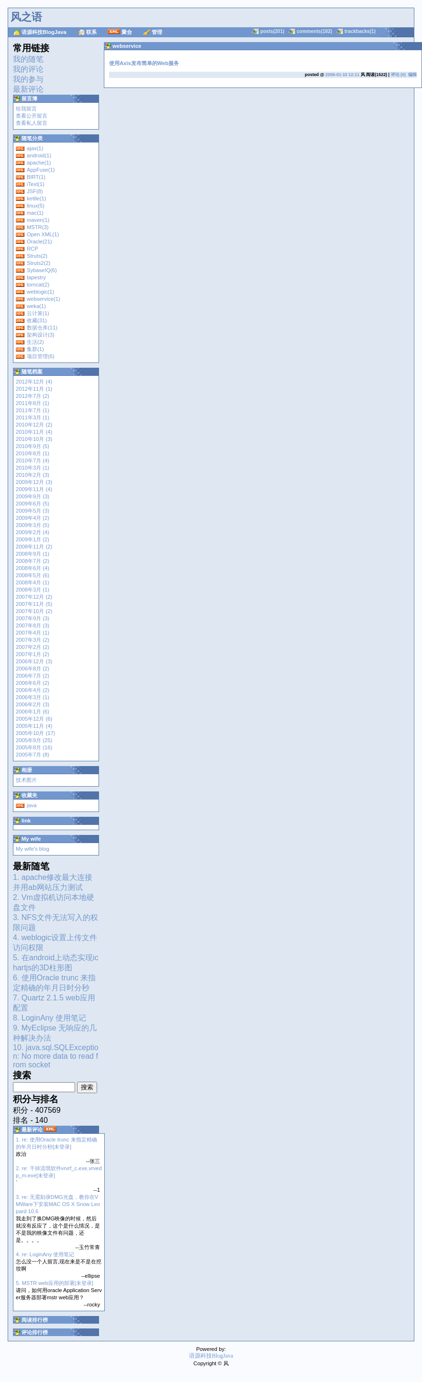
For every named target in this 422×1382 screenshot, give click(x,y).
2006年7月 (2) (32, 676)
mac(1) (35, 213)
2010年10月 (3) (34, 439)
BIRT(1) (36, 177)
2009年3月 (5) (32, 525)
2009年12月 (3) (34, 482)
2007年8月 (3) (32, 625)
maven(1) (38, 220)
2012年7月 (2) (32, 396)
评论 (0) (398, 74)
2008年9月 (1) (32, 554)
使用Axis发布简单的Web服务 (144, 63)
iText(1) (35, 184)
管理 (157, 32)
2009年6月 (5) (32, 503)
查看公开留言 (31, 116)
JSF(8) (35, 191)
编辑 (412, 74)
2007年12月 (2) (34, 597)
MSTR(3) (37, 227)
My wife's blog (32, 849)
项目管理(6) (41, 356)
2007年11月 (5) (34, 604)
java (32, 805)
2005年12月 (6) (34, 719)
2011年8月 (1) (32, 403)
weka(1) (36, 306)
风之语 (26, 17)
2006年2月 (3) (32, 704)
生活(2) (35, 342)
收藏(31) (37, 320)
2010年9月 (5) (32, 446)
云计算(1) (38, 313)
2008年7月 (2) (32, 561)
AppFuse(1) (41, 170)
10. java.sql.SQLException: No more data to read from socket (56, 1056)
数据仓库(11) (42, 327)
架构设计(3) (41, 335)
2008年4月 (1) (32, 582)
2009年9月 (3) (32, 496)
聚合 (127, 32)
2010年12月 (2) (34, 425)
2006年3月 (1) (32, 697)
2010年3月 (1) (32, 468)
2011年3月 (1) (32, 417)
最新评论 (28, 89)
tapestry (36, 277)
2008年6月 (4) (32, 568)
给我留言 (26, 108)
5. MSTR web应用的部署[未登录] (54, 1283)
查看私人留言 (31, 123)
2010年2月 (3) (32, 475)
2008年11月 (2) (34, 546)
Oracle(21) (39, 241)
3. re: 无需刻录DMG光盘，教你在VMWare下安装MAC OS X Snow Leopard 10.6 (58, 1204)
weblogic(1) (40, 292)
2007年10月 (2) (34, 611)
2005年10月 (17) (35, 733)
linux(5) (35, 205)
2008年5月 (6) (32, 575)
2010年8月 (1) (32, 453)
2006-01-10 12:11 (342, 74)
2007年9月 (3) (32, 618)
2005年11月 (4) (34, 726)
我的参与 (28, 79)
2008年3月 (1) (32, 589)
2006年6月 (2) (32, 683)
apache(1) (39, 162)
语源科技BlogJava (44, 32)
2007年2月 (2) (32, 647)
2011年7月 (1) (32, 410)
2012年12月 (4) (34, 381)
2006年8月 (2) (32, 668)
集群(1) (35, 349)
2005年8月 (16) (34, 747)
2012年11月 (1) (34, 389)
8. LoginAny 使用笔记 (49, 1018)
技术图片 (26, 780)
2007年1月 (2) (32, 654)
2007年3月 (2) (32, 640)
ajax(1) (35, 148)
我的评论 (28, 69)
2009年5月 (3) (32, 511)
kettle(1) (36, 198)
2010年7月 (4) (32, 460)
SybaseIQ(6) (42, 270)
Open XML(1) (43, 234)
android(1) (39, 155)
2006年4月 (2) (32, 690)
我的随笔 (28, 59)
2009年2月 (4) (32, 532)
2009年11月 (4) (34, 489)
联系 (91, 32)
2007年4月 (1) (32, 633)
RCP (32, 249)
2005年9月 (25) (34, 740)
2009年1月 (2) (32, 539)
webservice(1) (43, 299)
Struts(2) (37, 256)
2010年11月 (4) (34, 432)
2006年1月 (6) (32, 711)
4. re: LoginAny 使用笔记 (45, 1254)
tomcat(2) (38, 284)
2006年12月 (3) (34, 661)
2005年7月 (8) (32, 754)
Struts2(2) (38, 263)
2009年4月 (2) (32, 518)
